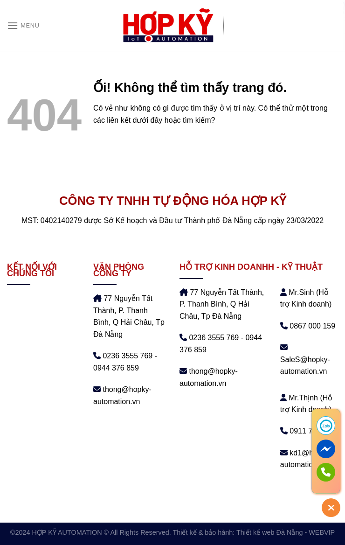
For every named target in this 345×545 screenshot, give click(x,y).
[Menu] (23, 25)
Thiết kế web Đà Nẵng (269, 532)
